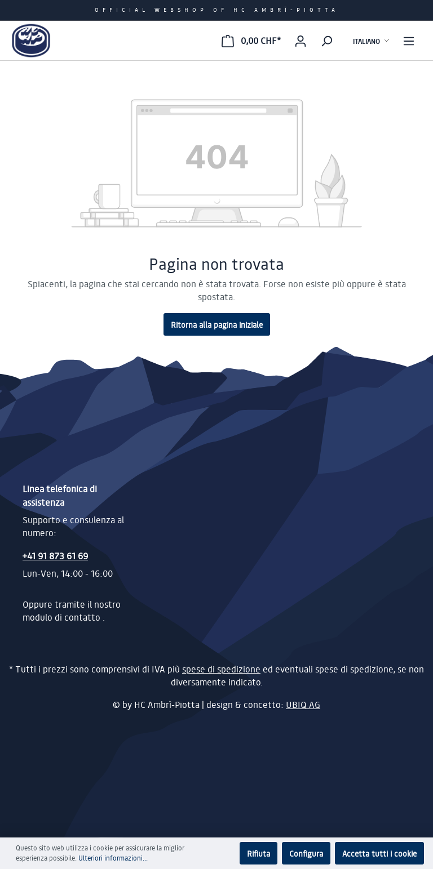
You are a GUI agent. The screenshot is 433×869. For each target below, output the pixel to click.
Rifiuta (258, 853)
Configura (306, 853)
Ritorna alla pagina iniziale (217, 324)
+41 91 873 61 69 (55, 555)
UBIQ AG (303, 704)
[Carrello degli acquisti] (251, 40)
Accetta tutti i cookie (379, 853)
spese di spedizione (221, 669)
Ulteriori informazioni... (113, 858)
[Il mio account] (300, 40)
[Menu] (409, 40)
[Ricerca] (326, 40)
